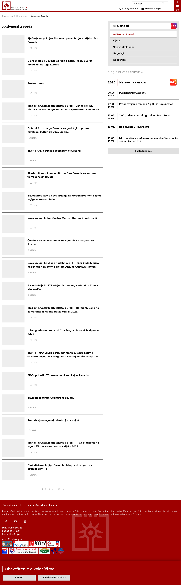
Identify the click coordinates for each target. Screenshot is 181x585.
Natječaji (118, 53)
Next (64, 490)
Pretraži (163, 4)
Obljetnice (119, 59)
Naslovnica (7, 16)
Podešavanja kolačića (54, 578)
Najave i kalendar (123, 47)
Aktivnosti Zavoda (39, 16)
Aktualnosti (21, 16)
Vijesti (117, 40)
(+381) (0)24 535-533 (129, 8)
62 (58, 489)
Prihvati (19, 578)
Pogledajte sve (143, 151)
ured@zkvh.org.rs (12, 539)
